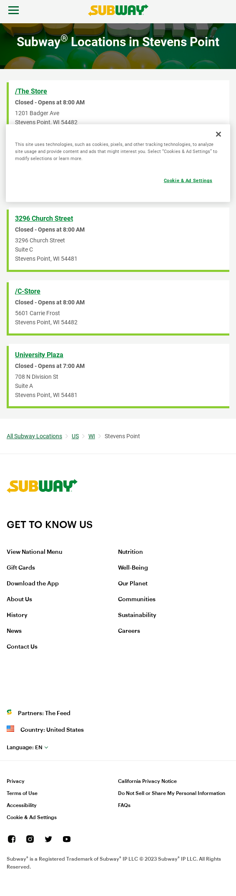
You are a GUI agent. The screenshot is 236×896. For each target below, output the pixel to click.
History (17, 615)
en (25, 747)
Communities (137, 599)
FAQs (124, 805)
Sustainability (137, 615)
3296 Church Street (44, 218)
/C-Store (27, 291)
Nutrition (130, 552)
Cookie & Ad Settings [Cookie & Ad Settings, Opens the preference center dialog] (188, 180)
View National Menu (34, 552)
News (14, 631)
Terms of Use (22, 793)
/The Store (31, 91)
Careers (129, 631)
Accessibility (22, 805)
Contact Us (22, 647)
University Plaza (39, 355)
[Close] (218, 134)
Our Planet (133, 584)
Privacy (16, 781)
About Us (19, 599)
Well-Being (133, 568)
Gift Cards (21, 568)
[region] (118, 163)
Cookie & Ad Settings (32, 817)
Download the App (33, 584)
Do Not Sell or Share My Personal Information (171, 793)
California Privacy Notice (147, 781)
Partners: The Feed (44, 713)
